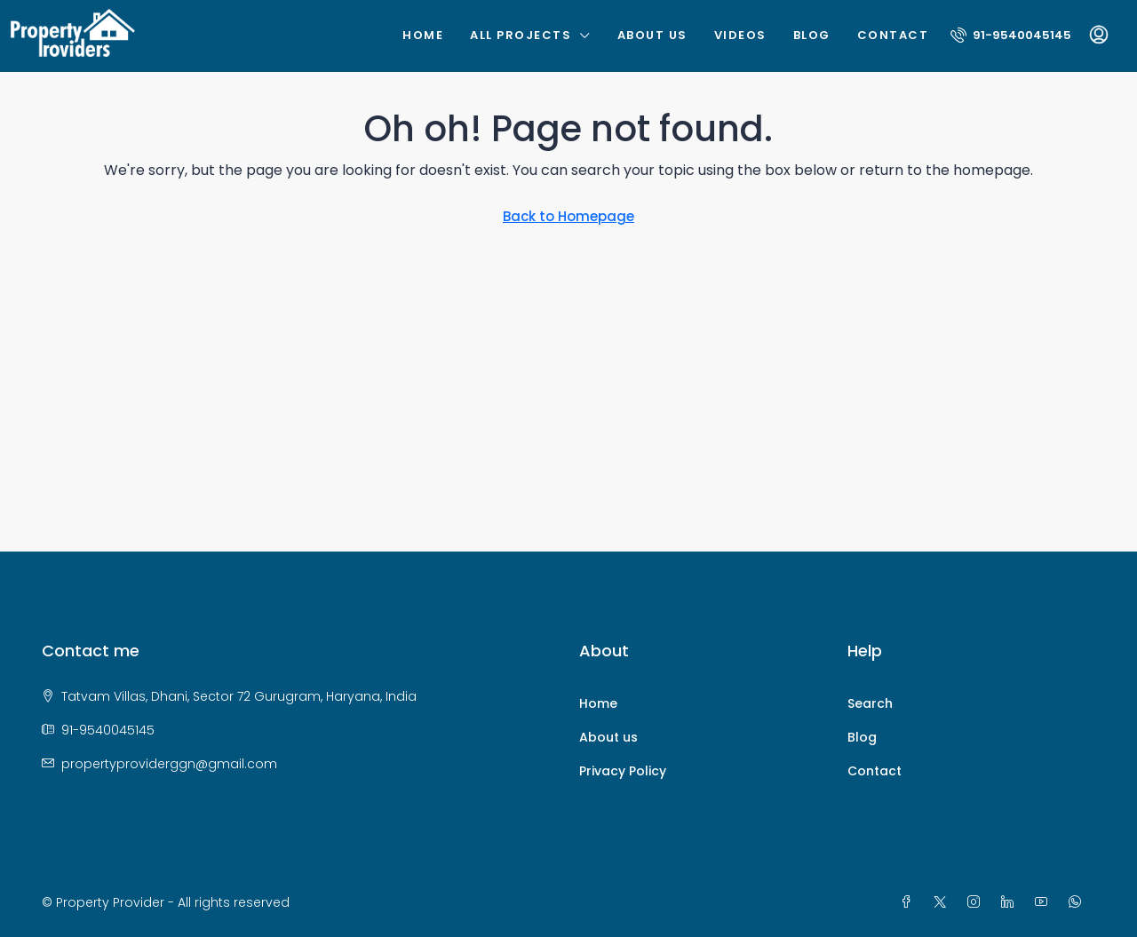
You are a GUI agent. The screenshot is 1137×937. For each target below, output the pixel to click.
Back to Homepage (568, 216)
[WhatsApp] (1078, 902)
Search (870, 703)
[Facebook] (909, 902)
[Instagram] (977, 902)
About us (652, 35)
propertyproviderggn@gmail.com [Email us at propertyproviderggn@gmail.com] (169, 764)
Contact (893, 35)
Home (422, 35)
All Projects (520, 35)
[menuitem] (1011, 35)
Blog (812, 35)
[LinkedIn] (1011, 902)
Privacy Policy (622, 771)
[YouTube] (1044, 902)
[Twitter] (943, 902)
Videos (740, 35)
